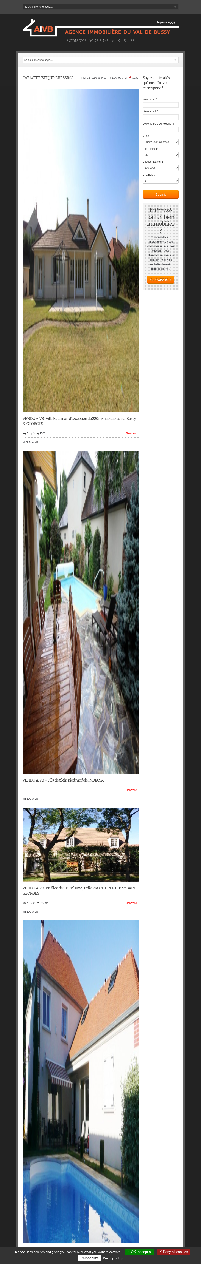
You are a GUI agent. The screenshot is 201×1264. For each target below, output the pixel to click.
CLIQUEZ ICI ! (160, 279)
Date (94, 77)
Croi (124, 77)
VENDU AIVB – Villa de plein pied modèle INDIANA (63, 780)
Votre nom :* (150, 99)
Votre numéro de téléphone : (159, 123)
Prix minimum (151, 148)
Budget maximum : (153, 161)
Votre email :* (150, 111)
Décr (114, 77)
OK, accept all (139, 1252)
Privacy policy (113, 1258)
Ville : (146, 135)
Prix (103, 77)
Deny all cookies (173, 1252)
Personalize (90, 1258)
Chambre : (149, 174)
